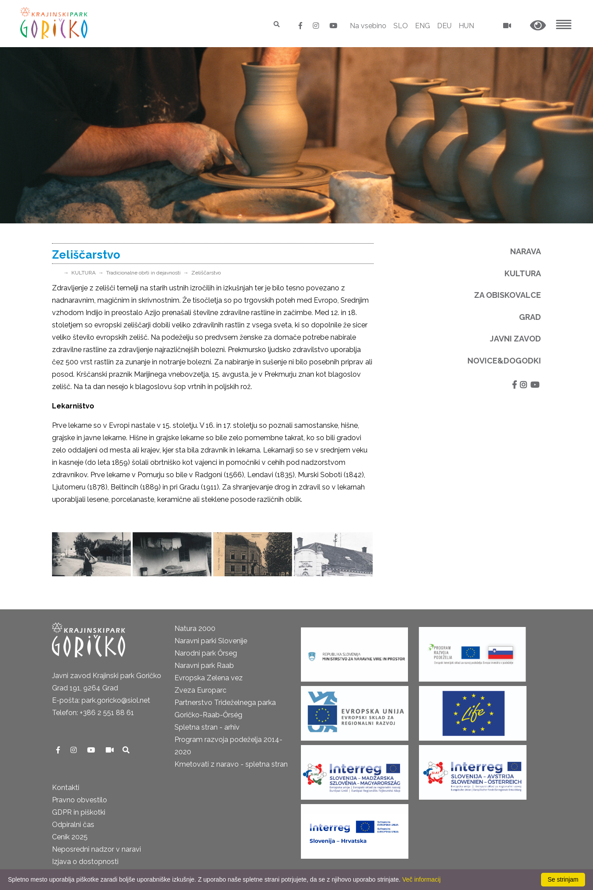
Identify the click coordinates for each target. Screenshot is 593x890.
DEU (444, 26)
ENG (422, 26)
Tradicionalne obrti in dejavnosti (143, 273)
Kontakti (65, 787)
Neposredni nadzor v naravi (96, 849)
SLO (400, 26)
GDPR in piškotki (78, 812)
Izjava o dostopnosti (85, 861)
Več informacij (421, 879)
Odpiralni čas (73, 824)
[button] (538, 26)
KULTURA (83, 273)
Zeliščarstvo (206, 273)
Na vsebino (368, 26)
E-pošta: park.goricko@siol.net (101, 700)
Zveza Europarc (200, 690)
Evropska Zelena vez (208, 678)
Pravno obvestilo (79, 800)
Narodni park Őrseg (205, 653)
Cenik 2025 (70, 837)
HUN (466, 26)
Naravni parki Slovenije (210, 641)
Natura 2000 (194, 628)
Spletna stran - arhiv (207, 727)
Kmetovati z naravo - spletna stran (231, 764)
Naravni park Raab (204, 665)
